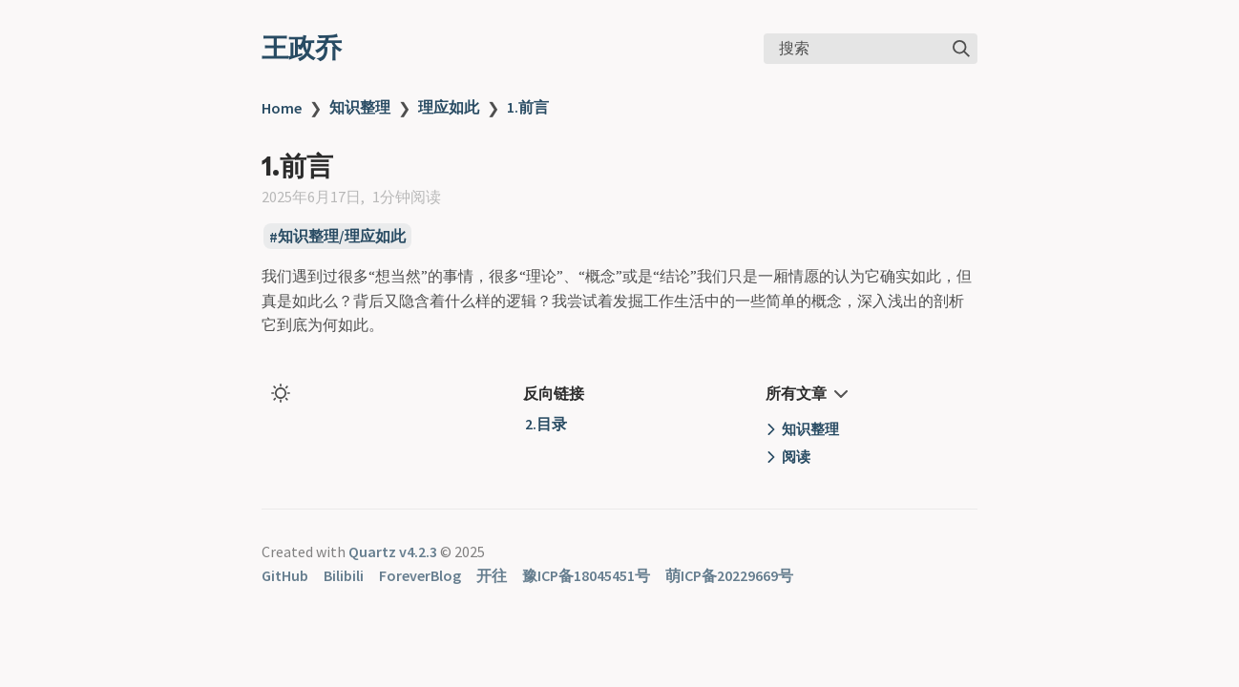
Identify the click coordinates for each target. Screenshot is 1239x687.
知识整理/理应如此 (342, 236)
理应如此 (448, 106)
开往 (491, 575)
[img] (961, 48)
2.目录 (546, 423)
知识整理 (359, 106)
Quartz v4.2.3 (392, 551)
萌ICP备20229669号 (729, 575)
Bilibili (344, 575)
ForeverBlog (420, 575)
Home (282, 107)
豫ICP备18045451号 (586, 575)
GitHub (285, 575)
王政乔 (302, 47)
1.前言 (528, 106)
